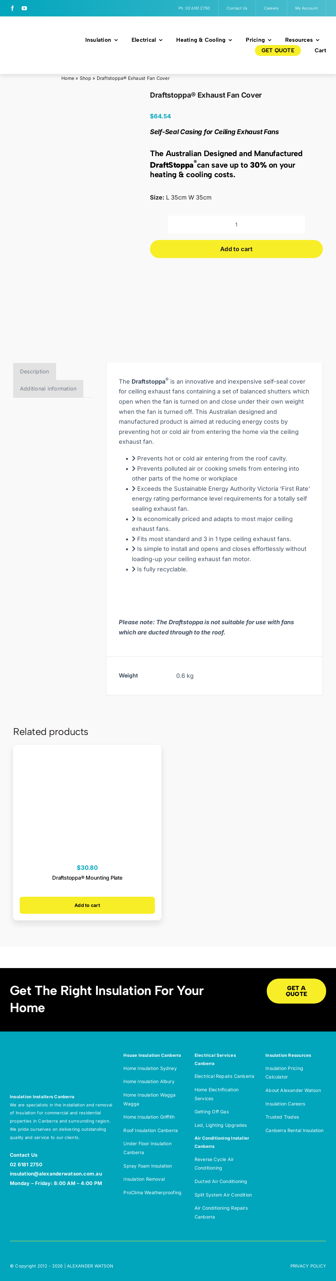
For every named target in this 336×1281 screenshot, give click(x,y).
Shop (85, 78)
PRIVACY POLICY (308, 1266)
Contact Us (23, 1155)
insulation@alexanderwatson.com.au (56, 1174)
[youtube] (24, 8)
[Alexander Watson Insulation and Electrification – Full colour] (36, 40)
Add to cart (236, 249)
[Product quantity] (236, 225)
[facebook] (12, 8)
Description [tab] (34, 371)
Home (67, 78)
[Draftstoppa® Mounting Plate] (87, 750)
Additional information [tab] (48, 388)
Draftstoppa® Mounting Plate (87, 877)
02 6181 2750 (26, 1164)
